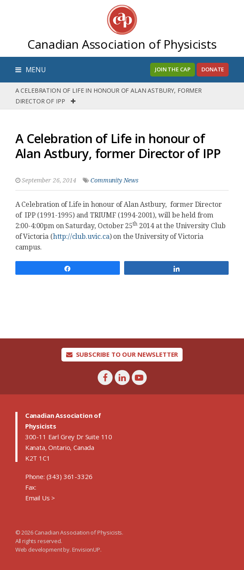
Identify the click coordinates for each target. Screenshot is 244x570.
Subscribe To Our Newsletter (122, 354)
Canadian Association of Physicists (122, 44)
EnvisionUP (86, 549)
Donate (212, 69)
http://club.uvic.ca (81, 236)
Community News (114, 180)
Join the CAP (172, 69)
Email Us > (40, 498)
